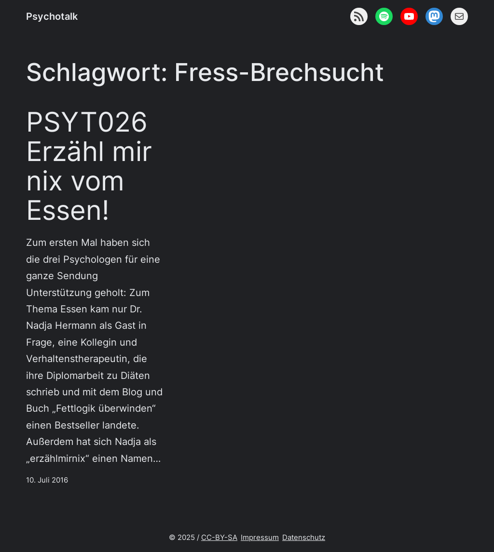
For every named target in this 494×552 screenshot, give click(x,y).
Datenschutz (303, 537)
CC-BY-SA (219, 537)
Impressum (260, 537)
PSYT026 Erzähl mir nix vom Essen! (89, 166)
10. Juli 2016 (47, 480)
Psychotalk (52, 16)
